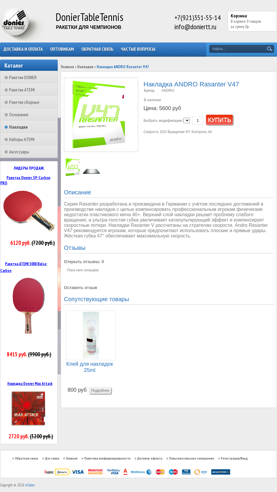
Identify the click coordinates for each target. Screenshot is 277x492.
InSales (30, 485)
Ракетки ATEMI (22, 90)
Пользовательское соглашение (191, 458)
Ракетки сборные (24, 102)
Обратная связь (97, 49)
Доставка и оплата (23, 49)
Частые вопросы (138, 49)
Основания (18, 114)
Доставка (52, 458)
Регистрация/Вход (234, 458)
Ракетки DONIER (23, 77)
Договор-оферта (149, 458)
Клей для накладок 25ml (89, 367)
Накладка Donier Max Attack (29, 383)
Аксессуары (19, 152)
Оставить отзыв (80, 287)
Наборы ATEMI (21, 139)
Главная (67, 66)
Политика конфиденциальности (107, 458)
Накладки (18, 127)
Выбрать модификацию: (163, 121)
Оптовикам (62, 49)
